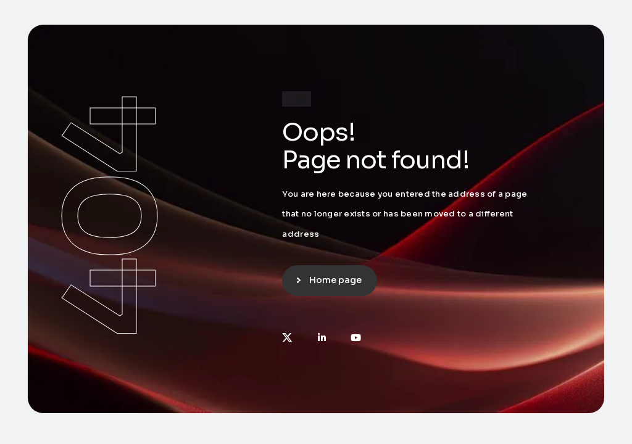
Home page (335, 280)
